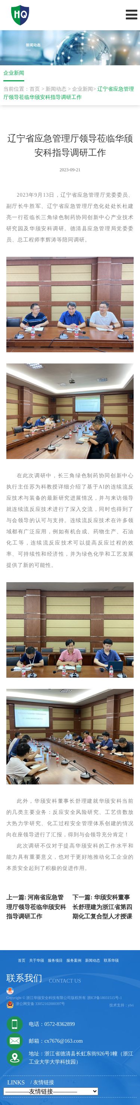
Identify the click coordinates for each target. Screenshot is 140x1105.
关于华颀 (36, 960)
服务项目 (55, 960)
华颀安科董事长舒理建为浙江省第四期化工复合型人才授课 (102, 907)
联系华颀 (111, 960)
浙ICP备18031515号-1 (104, 998)
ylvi (131, 1005)
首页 (34, 89)
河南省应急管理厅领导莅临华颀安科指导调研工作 (36, 907)
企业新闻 (82, 89)
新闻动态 (56, 89)
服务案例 (73, 960)
